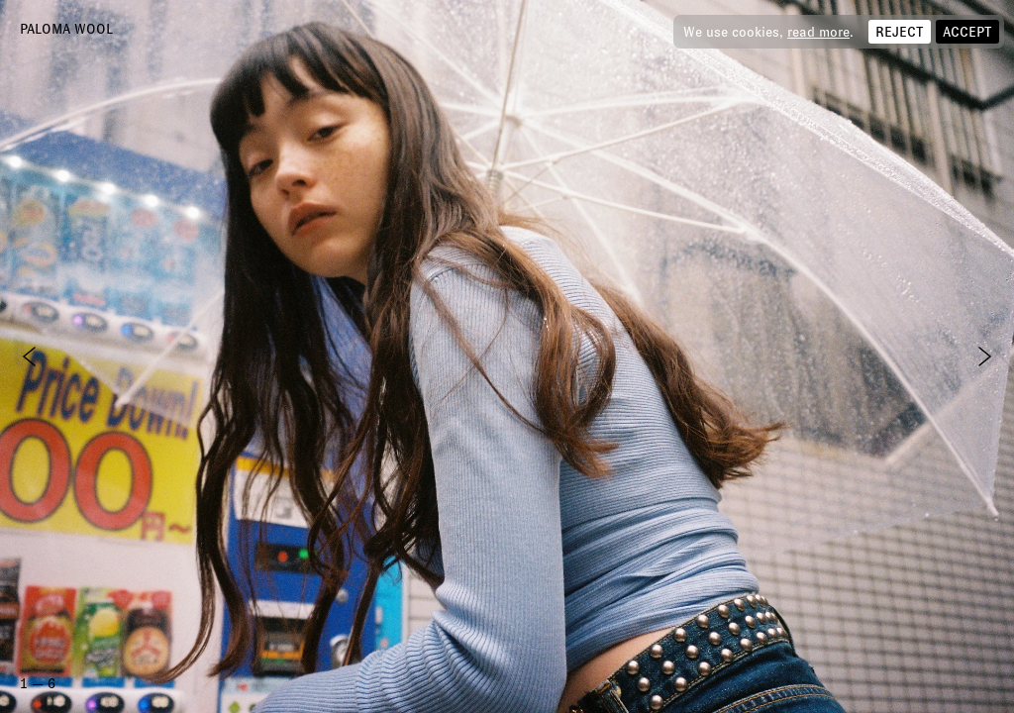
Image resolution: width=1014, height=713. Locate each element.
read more (818, 32)
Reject (899, 32)
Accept (967, 32)
